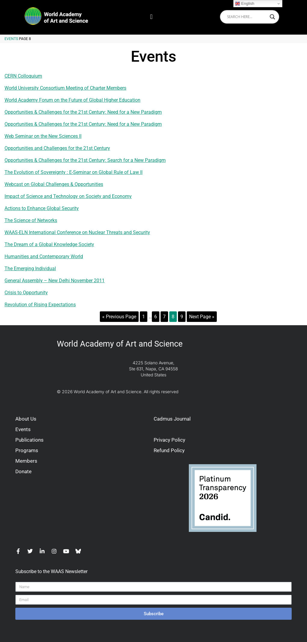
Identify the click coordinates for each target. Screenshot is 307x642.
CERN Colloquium (23, 76)
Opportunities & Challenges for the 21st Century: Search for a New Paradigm (85, 160)
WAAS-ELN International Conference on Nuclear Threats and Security (77, 232)
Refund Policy (169, 450)
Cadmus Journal (172, 419)
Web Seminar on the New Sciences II (43, 136)
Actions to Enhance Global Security (42, 208)
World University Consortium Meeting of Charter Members (65, 88)
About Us (25, 419)
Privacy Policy (169, 440)
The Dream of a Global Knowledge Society (49, 244)
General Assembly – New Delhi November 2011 (55, 280)
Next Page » (201, 316)
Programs (26, 450)
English (244, 3)
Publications (29, 440)
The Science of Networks (31, 220)
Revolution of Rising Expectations (40, 304)
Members (26, 461)
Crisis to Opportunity (26, 292)
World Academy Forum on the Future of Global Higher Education (72, 100)
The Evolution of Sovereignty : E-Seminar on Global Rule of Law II (74, 172)
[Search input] (247, 17)
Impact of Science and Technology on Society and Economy (68, 196)
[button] (151, 17)
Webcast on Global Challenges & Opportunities (54, 184)
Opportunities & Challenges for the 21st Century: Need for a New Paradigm (83, 112)
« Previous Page (119, 316)
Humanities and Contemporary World (44, 256)
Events (11, 39)
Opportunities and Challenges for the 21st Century (57, 148)
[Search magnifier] (272, 17)
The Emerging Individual (30, 268)
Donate (23, 471)
